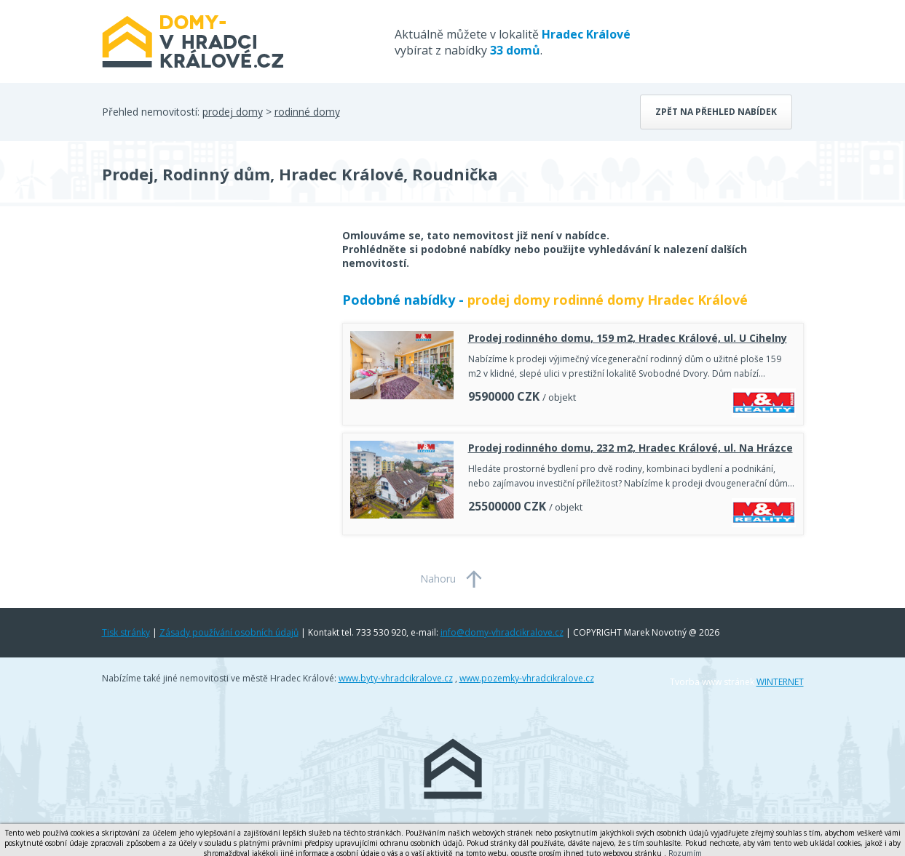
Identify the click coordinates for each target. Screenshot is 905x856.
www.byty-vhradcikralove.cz (396, 678)
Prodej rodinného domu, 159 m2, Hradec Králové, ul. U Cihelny (627, 338)
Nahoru (438, 578)
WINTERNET (780, 682)
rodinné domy (307, 112)
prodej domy (232, 112)
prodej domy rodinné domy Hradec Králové (607, 299)
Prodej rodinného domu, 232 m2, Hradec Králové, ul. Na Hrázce (630, 448)
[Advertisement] (211, 345)
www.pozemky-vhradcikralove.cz (526, 678)
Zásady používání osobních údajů (229, 632)
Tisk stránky (126, 632)
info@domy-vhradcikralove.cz (502, 632)
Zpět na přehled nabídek (716, 111)
